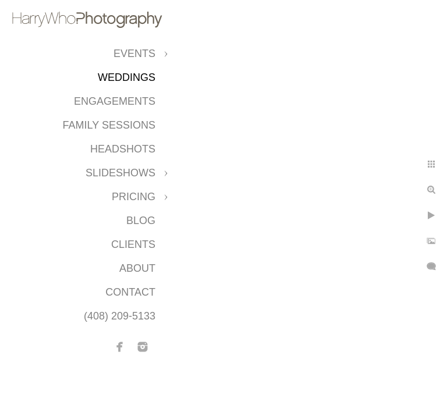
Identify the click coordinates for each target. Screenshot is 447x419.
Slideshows (120, 173)
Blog (140, 220)
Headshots (122, 149)
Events (134, 53)
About (137, 268)
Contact (130, 292)
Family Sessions (109, 125)
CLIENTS (133, 244)
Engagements (114, 101)
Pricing (133, 197)
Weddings (126, 77)
